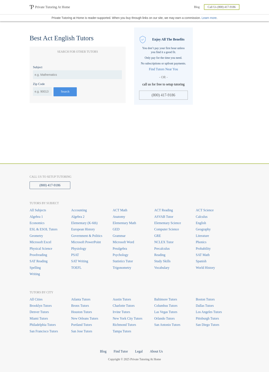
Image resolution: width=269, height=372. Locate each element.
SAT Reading (38, 261)
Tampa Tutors (122, 331)
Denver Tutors (39, 312)
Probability (203, 248)
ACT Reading (163, 210)
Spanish (201, 261)
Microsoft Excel (40, 242)
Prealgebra (120, 248)
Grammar (119, 236)
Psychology (120, 255)
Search (65, 91)
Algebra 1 (36, 216)
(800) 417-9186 (163, 95)
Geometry (36, 236)
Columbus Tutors (166, 305)
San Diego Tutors (207, 324)
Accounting (79, 210)
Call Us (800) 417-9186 (222, 7)
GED (116, 229)
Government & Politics (86, 236)
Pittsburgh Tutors (207, 318)
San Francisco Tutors (44, 331)
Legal (138, 351)
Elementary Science (167, 223)
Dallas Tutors (205, 305)
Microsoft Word (123, 242)
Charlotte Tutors (123, 305)
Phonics (201, 242)
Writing (35, 274)
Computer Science (166, 229)
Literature (202, 236)
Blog (197, 7)
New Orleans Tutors (84, 318)
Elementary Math (124, 223)
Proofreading (38, 255)
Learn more (209, 18)
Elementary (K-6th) (84, 223)
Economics (37, 223)
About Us (156, 351)
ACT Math (120, 210)
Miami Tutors (39, 318)
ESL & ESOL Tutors (43, 229)
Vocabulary (162, 267)
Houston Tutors (81, 312)
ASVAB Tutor (163, 216)
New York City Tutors (127, 318)
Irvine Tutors (121, 312)
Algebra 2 (78, 216)
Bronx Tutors (80, 305)
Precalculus (162, 248)
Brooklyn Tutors (41, 305)
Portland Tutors (81, 324)
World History (205, 267)
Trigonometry (122, 267)
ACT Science (205, 210)
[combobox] (77, 74)
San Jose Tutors (81, 331)
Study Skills (162, 261)
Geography (203, 229)
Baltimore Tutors (165, 299)
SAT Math (203, 255)
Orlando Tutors (164, 318)
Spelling (35, 267)
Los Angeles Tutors (209, 312)
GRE (157, 236)
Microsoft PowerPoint (86, 242)
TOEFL (76, 267)
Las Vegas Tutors (165, 312)
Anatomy (119, 216)
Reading (159, 255)
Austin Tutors (122, 299)
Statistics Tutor (123, 261)
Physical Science (41, 248)
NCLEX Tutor (164, 242)
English (201, 223)
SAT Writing (79, 261)
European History (83, 229)
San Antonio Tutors (167, 324)
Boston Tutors (205, 299)
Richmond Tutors (124, 324)
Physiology (78, 248)
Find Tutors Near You (163, 69)
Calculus (202, 216)
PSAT (75, 255)
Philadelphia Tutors (43, 324)
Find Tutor (121, 351)
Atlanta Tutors (80, 299)
